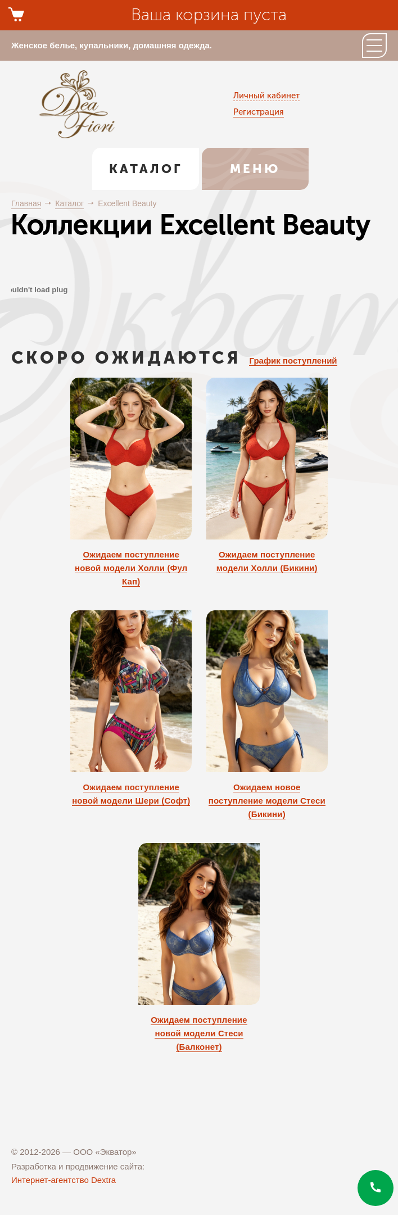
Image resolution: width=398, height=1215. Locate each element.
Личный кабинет (266, 95)
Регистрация (258, 112)
